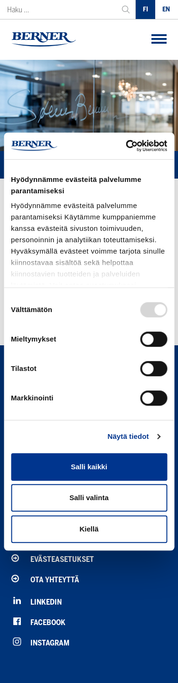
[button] (159, 39)
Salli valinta (89, 497)
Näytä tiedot (128, 436)
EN (166, 9)
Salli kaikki (89, 467)
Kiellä (88, 529)
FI (145, 9)
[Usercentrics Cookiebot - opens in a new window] (126, 146)
